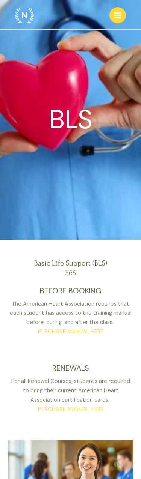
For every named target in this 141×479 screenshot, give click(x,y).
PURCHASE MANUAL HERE (70, 331)
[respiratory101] (24, 14)
